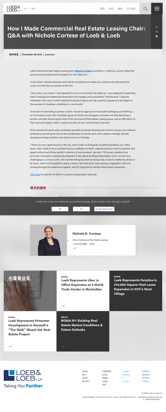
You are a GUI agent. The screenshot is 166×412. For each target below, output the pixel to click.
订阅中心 (146, 381)
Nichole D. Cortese (87, 233)
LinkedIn (125, 371)
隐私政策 (146, 374)
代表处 (105, 381)
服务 (120, 8)
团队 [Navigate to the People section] (102, 8)
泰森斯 (105, 378)
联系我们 (146, 371)
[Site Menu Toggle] (156, 8)
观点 (111, 8)
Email (92, 243)
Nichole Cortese (83, 70)
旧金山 (105, 374)
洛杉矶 (85, 371)
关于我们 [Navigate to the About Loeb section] (131, 8)
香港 (104, 384)
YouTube (125, 381)
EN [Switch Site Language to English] (26, 8)
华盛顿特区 (106, 371)
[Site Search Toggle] (145, 8)
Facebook (126, 374)
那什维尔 (86, 381)
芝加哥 (85, 378)
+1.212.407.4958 (80, 243)
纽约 (84, 374)
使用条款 (146, 378)
